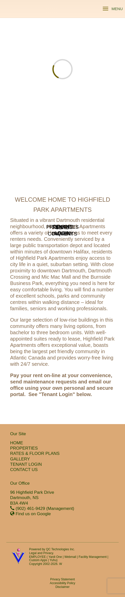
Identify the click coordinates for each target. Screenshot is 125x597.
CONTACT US (24, 469)
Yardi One (55, 557)
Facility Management (93, 557)
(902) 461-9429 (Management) (45, 508)
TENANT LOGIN (26, 464)
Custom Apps (38, 560)
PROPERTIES (24, 448)
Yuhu (53, 560)
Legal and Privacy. (41, 553)
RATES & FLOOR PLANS (34, 453)
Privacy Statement (62, 579)
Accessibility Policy (62, 583)
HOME (16, 442)
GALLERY (20, 459)
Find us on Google (33, 513)
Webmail (70, 557)
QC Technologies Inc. (60, 549)
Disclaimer (62, 587)
